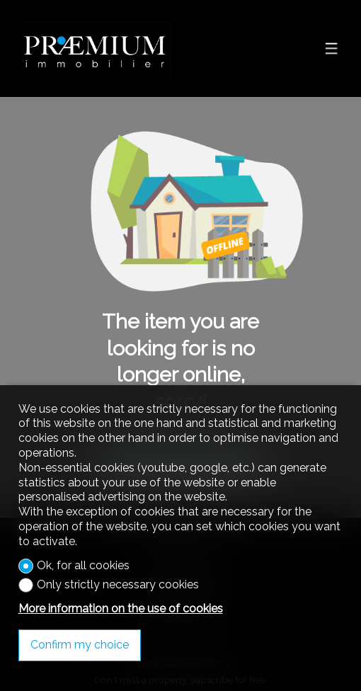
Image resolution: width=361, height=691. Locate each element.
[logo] (94, 49)
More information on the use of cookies (120, 608)
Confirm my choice (79, 644)
